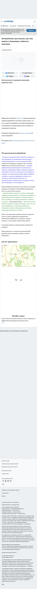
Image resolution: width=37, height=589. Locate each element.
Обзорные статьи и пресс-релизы (9, 466)
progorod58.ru (27, 526)
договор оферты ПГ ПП (7, 557)
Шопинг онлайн (5, 460)
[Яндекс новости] (27, 73)
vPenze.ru (19, 118)
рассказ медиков (25, 133)
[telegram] (21, 280)
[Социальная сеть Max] (27, 76)
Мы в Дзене (13, 26)
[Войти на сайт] (34, 21)
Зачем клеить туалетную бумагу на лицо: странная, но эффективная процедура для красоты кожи (18, 321)
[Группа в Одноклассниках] (5, 481)
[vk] (16, 280)
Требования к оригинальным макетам (10, 490)
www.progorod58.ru (14, 502)
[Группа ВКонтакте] (10, 73)
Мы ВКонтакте (4, 26)
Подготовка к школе (6, 470)
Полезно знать (5, 473)
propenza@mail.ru (6, 508)
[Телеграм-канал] (10, 76)
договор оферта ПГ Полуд (8, 555)
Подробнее (30, 566)
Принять (31, 30)
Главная (3, 496)
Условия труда (5, 493)
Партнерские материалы (24, 26)
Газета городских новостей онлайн (10, 463)
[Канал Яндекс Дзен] (10, 481)
